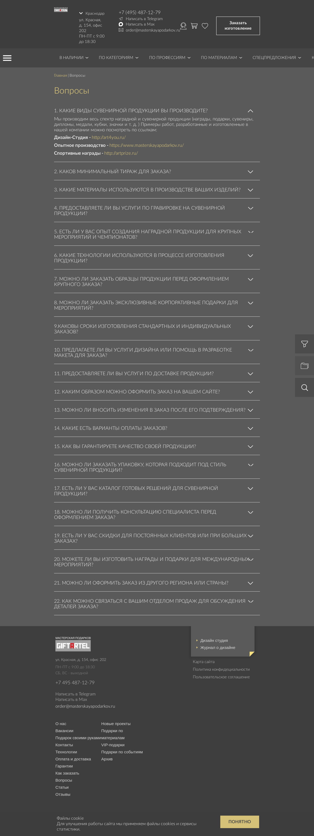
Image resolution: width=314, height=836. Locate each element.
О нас (60, 721)
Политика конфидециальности (221, 668)
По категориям (116, 56)
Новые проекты (116, 721)
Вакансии (64, 728)
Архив (107, 757)
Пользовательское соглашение (221, 675)
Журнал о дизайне (218, 645)
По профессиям (167, 56)
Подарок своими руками (78, 736)
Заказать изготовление (238, 25)
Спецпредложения (274, 56)
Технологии (66, 750)
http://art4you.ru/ (109, 135)
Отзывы (62, 792)
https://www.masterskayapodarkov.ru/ (146, 143)
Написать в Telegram (144, 19)
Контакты (64, 743)
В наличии (71, 56)
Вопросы (63, 778)
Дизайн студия (214, 638)
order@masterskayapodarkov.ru (153, 30)
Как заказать (67, 771)
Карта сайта (204, 660)
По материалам (219, 56)
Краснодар (95, 13)
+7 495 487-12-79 (75, 681)
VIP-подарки (113, 743)
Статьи (62, 785)
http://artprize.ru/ (121, 151)
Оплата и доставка (73, 757)
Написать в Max (140, 24)
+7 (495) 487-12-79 (140, 12)
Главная (60, 74)
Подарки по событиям (122, 750)
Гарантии (64, 764)
